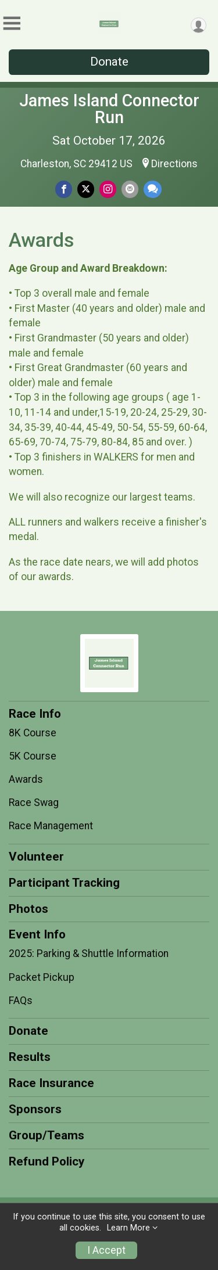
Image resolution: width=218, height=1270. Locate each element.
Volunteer (36, 857)
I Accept (106, 1250)
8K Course (32, 733)
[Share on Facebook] (63, 189)
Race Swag (34, 802)
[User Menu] (198, 25)
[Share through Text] (153, 189)
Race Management (51, 826)
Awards (26, 779)
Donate (109, 62)
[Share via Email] (129, 189)
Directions (174, 164)
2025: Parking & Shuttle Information (89, 953)
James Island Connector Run (109, 109)
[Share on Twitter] (85, 189)
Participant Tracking (64, 883)
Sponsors (35, 1109)
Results (30, 1057)
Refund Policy (46, 1161)
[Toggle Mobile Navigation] (11, 23)
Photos (28, 909)
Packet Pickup (41, 977)
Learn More (128, 1228)
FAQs (21, 1000)
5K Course (32, 756)
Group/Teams (46, 1135)
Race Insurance (51, 1083)
